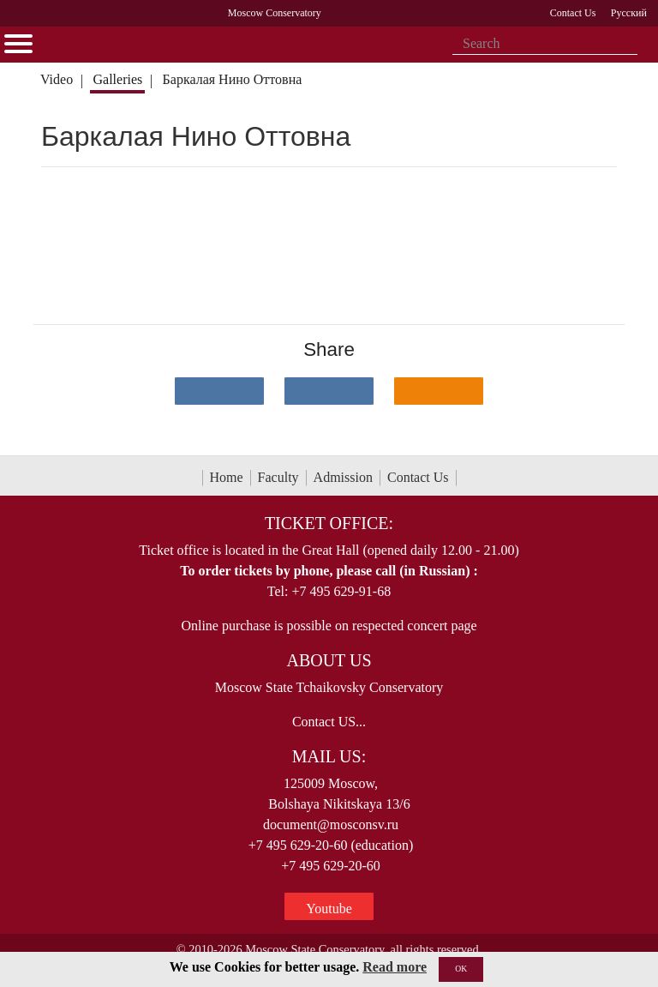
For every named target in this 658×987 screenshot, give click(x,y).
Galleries (117, 79)
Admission (343, 477)
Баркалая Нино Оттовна (232, 79)
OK (461, 968)
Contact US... (329, 721)
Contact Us (418, 477)
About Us (328, 660)
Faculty (278, 477)
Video (56, 79)
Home (226, 477)
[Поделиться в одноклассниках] (438, 391)
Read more (394, 967)
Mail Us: (329, 756)
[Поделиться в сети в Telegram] (329, 391)
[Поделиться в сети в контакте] (219, 391)
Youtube (329, 908)
